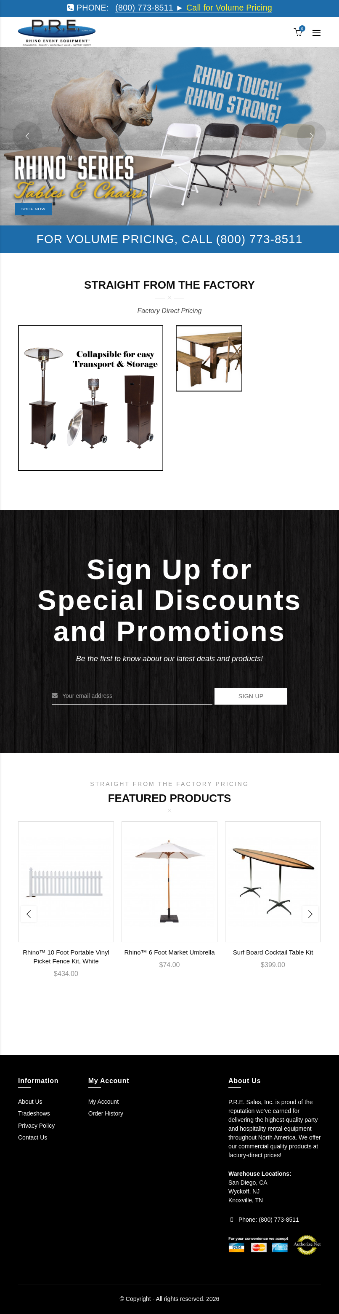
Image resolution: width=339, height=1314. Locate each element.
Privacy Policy (36, 1125)
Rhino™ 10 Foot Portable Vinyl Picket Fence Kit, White (66, 957)
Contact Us (32, 1137)
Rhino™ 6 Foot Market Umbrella (169, 952)
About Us (30, 1101)
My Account (103, 1101)
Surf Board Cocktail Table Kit (273, 952)
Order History (105, 1113)
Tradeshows (34, 1113)
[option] (66, 904)
